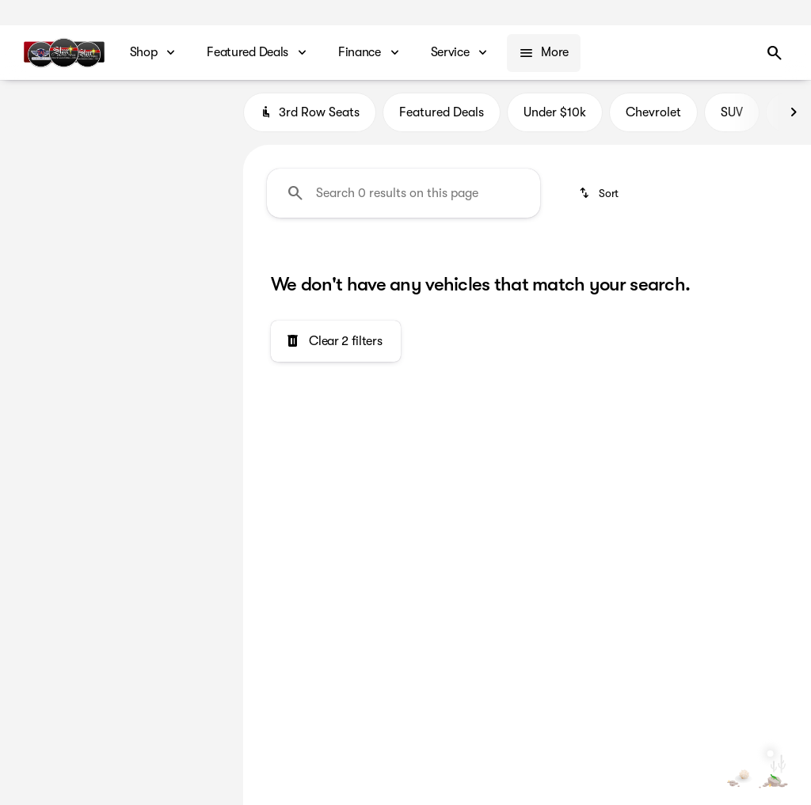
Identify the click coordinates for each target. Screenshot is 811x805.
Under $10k (555, 118)
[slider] (35, 242)
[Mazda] (40, 141)
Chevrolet (653, 118)
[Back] (193, 110)
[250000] (181, 324)
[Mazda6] (100, 141)
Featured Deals (441, 118)
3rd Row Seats (310, 118)
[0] (50, 324)
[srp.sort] (600, 198)
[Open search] (774, 53)
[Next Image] (793, 118)
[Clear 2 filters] (336, 347)
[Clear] (180, 431)
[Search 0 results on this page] (403, 199)
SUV (732, 118)
